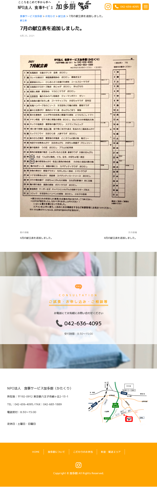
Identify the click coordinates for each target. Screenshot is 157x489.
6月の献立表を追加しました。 (37, 238)
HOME (34, 454)
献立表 (23, 20)
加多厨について (55, 454)
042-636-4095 (127, 6)
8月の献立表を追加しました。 (119, 238)
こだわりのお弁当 (83, 454)
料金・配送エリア (112, 454)
